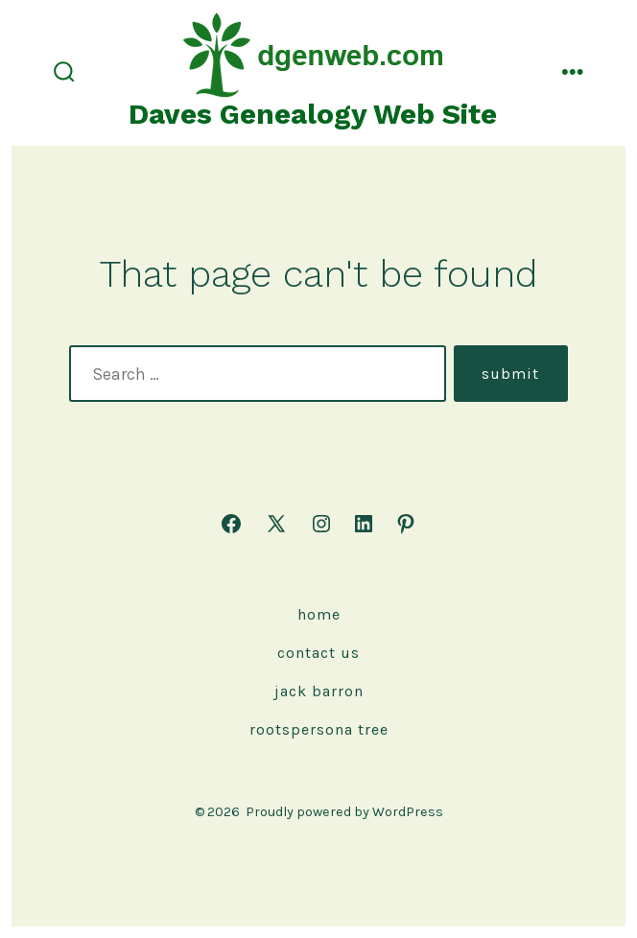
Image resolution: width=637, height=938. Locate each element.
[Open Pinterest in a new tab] (406, 523)
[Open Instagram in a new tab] (321, 523)
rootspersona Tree (319, 729)
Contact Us (318, 653)
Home (319, 614)
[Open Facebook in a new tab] (231, 523)
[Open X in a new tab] (276, 523)
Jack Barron (319, 691)
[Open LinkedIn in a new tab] (363, 523)
